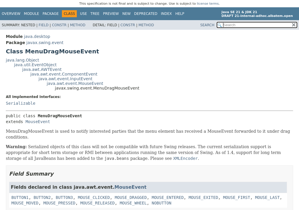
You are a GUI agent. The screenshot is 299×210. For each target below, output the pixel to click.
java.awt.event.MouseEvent (75, 83)
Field (43, 25)
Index (166, 14)
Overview (11, 14)
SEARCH (207, 25)
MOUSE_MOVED (25, 203)
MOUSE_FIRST (236, 197)
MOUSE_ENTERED (168, 197)
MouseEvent (37, 121)
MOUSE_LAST (267, 197)
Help (180, 14)
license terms (208, 4)
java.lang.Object (22, 60)
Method (78, 25)
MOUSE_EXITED (203, 197)
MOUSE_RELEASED (97, 203)
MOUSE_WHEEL (133, 203)
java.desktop (37, 36)
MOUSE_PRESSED (60, 203)
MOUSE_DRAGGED (131, 197)
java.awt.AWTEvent (42, 69)
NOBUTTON (161, 203)
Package (51, 14)
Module (31, 14)
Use (83, 14)
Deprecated (145, 14)
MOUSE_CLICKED (94, 197)
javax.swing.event (44, 42)
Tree (95, 14)
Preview (111, 14)
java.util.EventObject (35, 64)
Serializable (20, 103)
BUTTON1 (20, 197)
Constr (59, 25)
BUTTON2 (42, 197)
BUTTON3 (64, 197)
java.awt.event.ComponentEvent (63, 74)
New (126, 14)
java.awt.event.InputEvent (65, 78)
